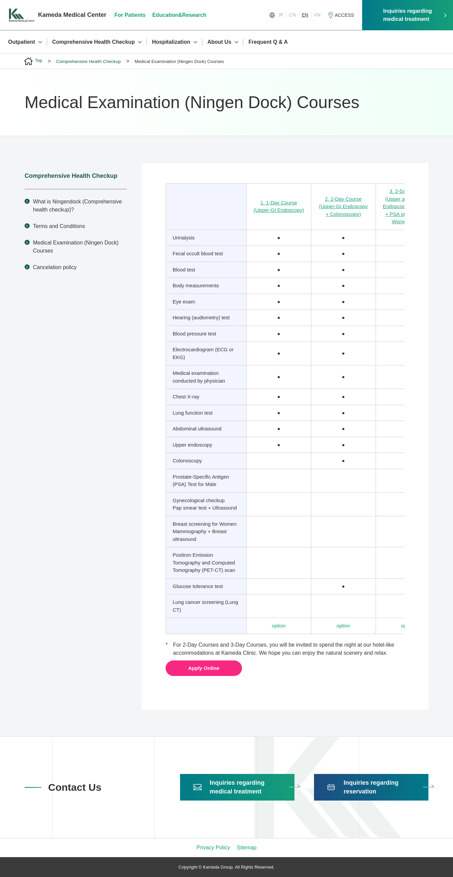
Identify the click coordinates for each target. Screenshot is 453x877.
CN (292, 15)
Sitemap (246, 847)
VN (317, 15)
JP (280, 15)
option (279, 625)
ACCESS (344, 15)
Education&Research (182, 15)
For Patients (132, 15)
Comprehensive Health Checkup (71, 175)
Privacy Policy (213, 847)
